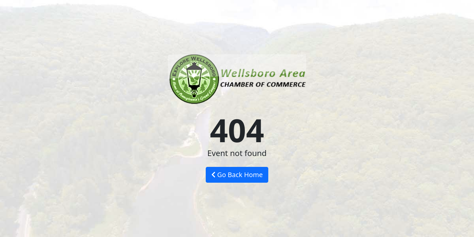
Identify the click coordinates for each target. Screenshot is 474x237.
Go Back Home (237, 174)
